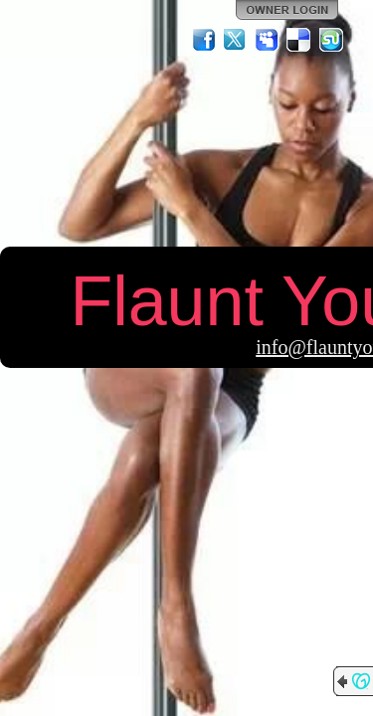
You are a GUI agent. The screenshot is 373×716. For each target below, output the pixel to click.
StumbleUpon (331, 40)
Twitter (236, 40)
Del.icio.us (299, 40)
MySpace (267, 40)
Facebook (204, 40)
